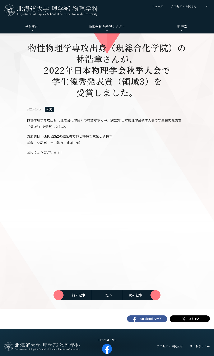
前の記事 (78, 295)
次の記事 (135, 295)
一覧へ (107, 295)
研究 (49, 109)
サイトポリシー (200, 346)
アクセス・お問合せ (184, 6)
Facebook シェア (151, 318)
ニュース (157, 6)
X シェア (194, 318)
